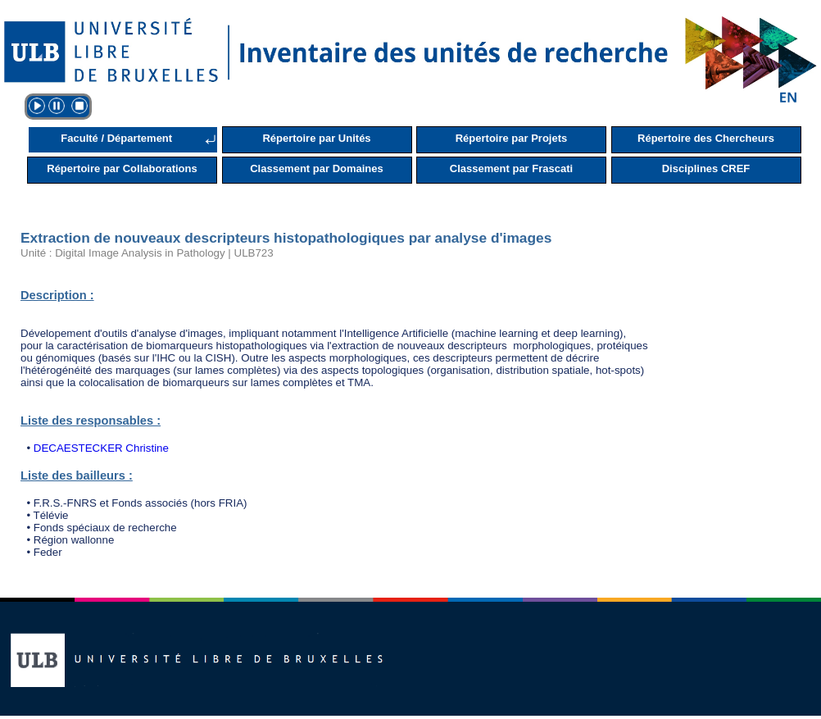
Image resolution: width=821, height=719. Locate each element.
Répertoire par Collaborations (122, 168)
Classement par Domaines (316, 168)
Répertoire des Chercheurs (705, 138)
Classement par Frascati (511, 168)
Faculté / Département (116, 138)
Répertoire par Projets (512, 138)
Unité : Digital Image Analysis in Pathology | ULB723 (147, 253)
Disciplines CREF (706, 168)
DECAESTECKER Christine (101, 448)
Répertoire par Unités (316, 138)
